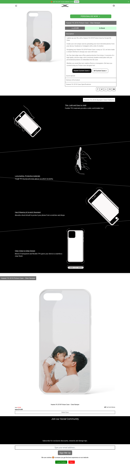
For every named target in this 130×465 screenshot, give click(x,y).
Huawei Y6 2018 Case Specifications (78, 84)
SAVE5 (77, 2)
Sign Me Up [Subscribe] (65, 453)
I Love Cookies (61, 462)
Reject (72, 462)
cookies (49, 457)
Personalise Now (91, 16)
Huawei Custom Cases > (82, 70)
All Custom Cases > (100, 71)
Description (70, 34)
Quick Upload (70, 76)
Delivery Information (73, 80)
